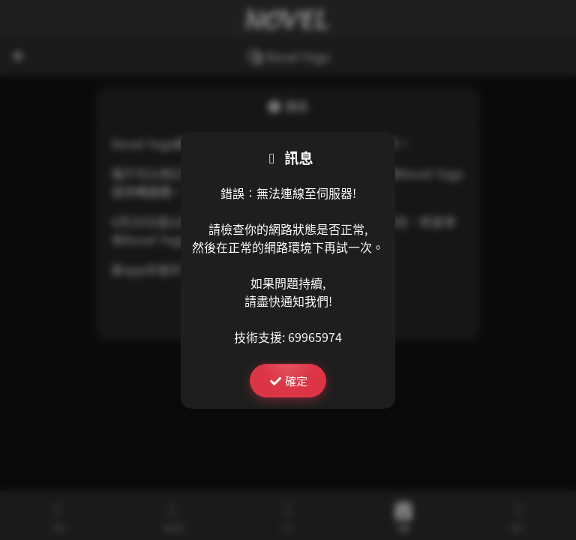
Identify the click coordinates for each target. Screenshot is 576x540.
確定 (288, 380)
